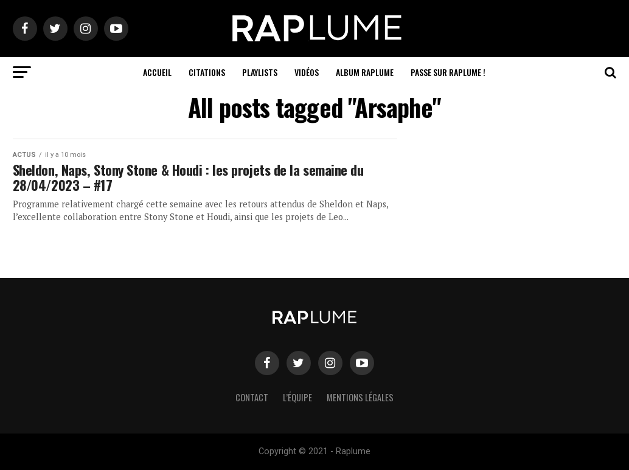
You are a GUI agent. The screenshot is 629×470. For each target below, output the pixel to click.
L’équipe (297, 397)
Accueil (157, 72)
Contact (251, 397)
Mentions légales (360, 397)
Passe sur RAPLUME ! (448, 72)
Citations (207, 72)
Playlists (259, 72)
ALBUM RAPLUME (365, 72)
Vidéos (306, 72)
